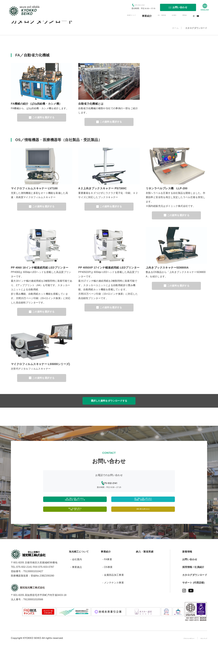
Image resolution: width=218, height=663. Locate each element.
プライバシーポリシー (173, 652)
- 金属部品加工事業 (113, 589)
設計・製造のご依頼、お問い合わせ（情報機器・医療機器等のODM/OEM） (143, 503)
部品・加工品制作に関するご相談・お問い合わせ (75, 520)
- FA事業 (107, 574)
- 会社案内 (76, 574)
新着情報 (187, 566)
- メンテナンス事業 (113, 597)
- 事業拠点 (76, 581)
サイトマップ (199, 652)
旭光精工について (79, 566)
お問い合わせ (189, 574)
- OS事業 (107, 581)
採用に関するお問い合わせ (143, 520)
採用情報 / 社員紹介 (193, 581)
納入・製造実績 (144, 566)
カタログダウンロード (194, 589)
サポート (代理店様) (193, 597)
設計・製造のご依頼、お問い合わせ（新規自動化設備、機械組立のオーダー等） (75, 503)
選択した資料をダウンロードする (109, 400)
